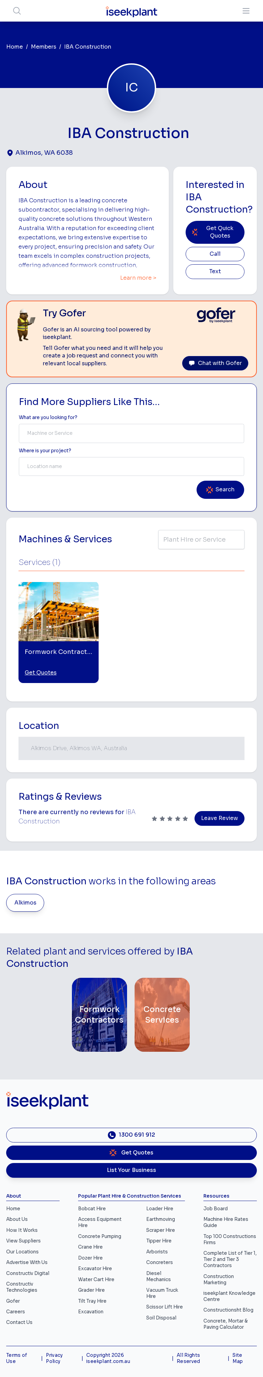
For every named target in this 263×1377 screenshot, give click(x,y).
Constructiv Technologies (21, 1287)
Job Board (215, 1209)
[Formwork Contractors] (99, 1015)
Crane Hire (90, 1247)
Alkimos (25, 902)
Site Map (238, 1358)
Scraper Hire (160, 1230)
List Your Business (131, 1170)
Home (14, 46)
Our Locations (22, 1252)
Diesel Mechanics (158, 1277)
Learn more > (138, 278)
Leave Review (219, 818)
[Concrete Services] (162, 1015)
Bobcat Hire (92, 1209)
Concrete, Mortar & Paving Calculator (225, 1324)
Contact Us (19, 1322)
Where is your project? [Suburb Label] (45, 451)
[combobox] (131, 433)
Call (215, 254)
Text (215, 271)
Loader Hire (159, 1209)
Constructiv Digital (27, 1273)
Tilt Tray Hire (92, 1301)
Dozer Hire (90, 1258)
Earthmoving (160, 1219)
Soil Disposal (161, 1318)
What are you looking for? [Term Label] (48, 417)
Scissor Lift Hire (164, 1307)
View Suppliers (23, 1241)
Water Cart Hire (96, 1280)
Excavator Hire (95, 1269)
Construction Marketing (218, 1280)
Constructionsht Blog (228, 1310)
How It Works (22, 1230)
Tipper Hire (159, 1241)
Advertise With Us (27, 1262)
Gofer (13, 1301)
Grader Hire (91, 1290)
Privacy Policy (54, 1358)
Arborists (157, 1252)
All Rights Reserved (188, 1358)
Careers (15, 1312)
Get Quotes (41, 672)
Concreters (159, 1262)
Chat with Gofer (215, 363)
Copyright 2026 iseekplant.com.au (108, 1358)
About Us (17, 1219)
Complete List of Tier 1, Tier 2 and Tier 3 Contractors (230, 1259)
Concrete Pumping (99, 1236)
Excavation (90, 1312)
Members (43, 46)
